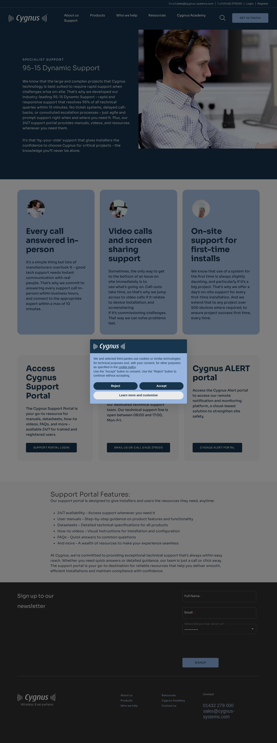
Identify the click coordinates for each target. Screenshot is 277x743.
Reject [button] (115, 386)
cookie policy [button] (127, 367)
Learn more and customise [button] (138, 395)
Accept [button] (161, 386)
